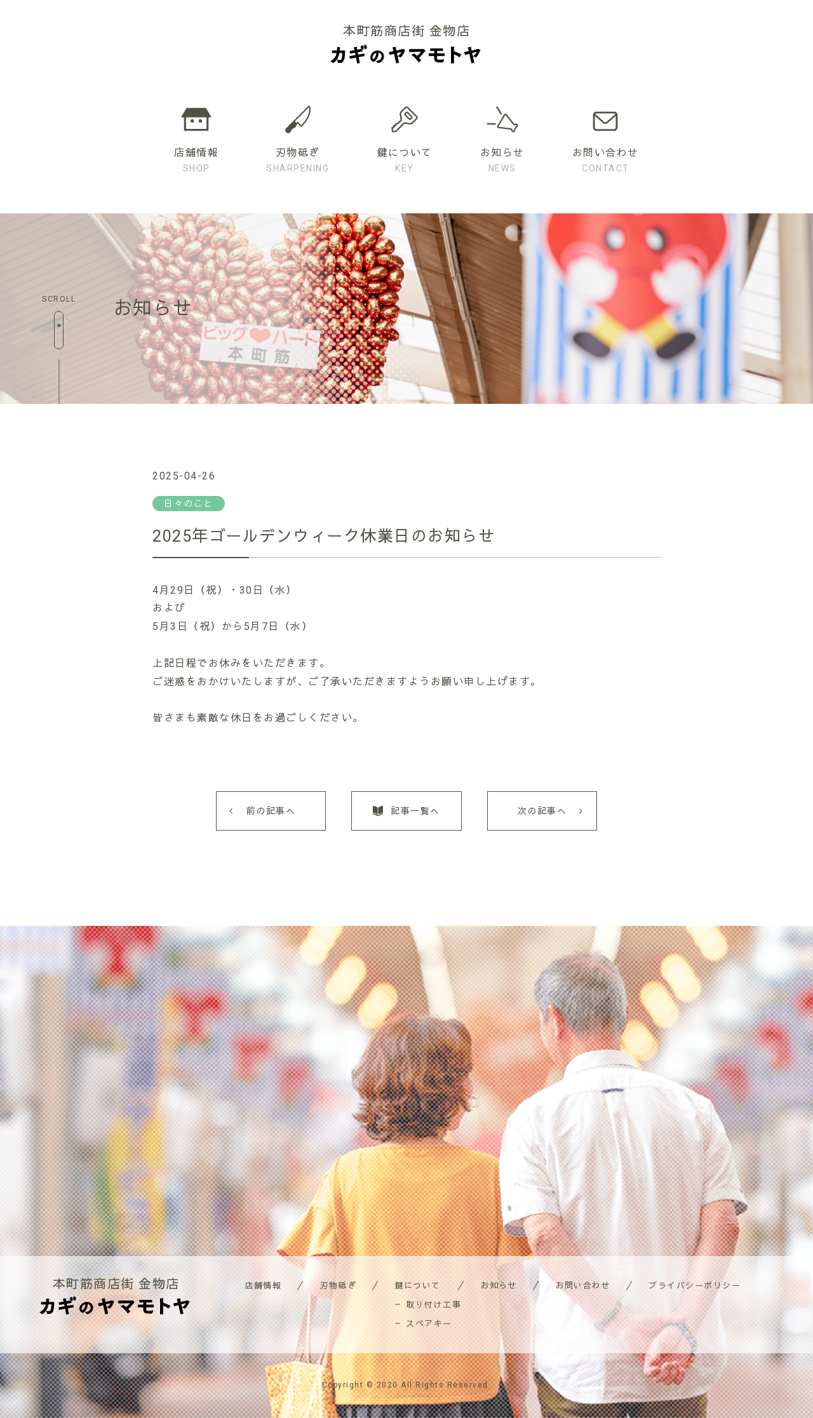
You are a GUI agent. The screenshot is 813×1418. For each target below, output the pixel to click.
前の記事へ (271, 811)
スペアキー (429, 1323)
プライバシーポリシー (694, 1285)
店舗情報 (263, 1285)
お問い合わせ (582, 1285)
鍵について (417, 1285)
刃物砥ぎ (337, 1285)
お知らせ (498, 1285)
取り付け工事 (433, 1304)
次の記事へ (542, 811)
